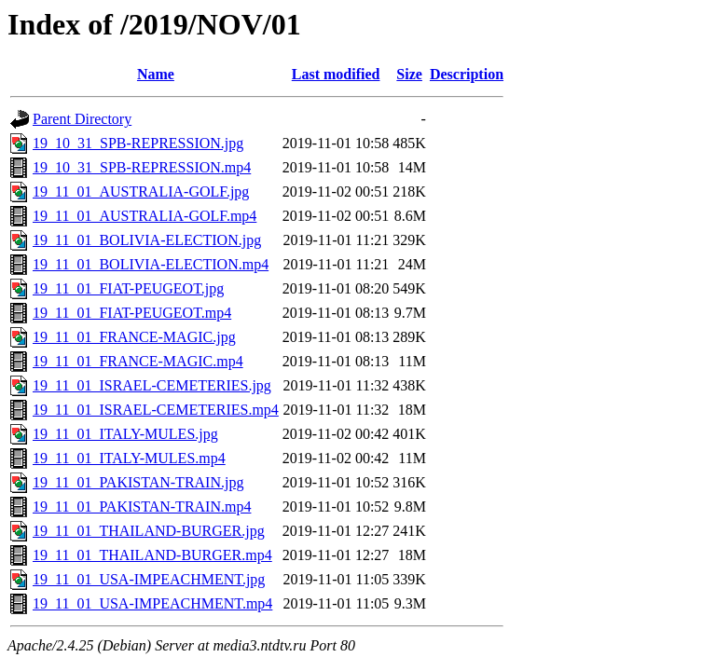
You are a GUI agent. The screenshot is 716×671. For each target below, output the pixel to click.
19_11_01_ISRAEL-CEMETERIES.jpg (152, 385)
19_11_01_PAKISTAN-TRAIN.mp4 (142, 506)
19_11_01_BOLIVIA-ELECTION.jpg (147, 240)
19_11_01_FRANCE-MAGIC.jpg (134, 337)
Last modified (336, 74)
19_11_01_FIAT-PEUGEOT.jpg (128, 288)
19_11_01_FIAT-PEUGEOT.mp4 (132, 313)
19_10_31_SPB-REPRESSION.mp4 (142, 167)
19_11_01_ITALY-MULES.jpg (125, 434)
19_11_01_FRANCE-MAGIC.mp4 (138, 361)
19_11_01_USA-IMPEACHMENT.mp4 (152, 603)
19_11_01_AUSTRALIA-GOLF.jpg (141, 191)
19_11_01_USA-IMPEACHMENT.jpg (149, 579)
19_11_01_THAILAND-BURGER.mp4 (152, 555)
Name (155, 74)
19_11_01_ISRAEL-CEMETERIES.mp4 (156, 410)
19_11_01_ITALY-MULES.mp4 (129, 458)
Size (409, 74)
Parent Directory (82, 119)
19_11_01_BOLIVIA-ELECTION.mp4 (150, 264)
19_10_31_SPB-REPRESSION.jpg (138, 143)
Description (466, 74)
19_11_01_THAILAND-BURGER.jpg (149, 531)
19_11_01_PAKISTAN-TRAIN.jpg (138, 482)
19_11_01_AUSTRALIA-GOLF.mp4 (144, 216)
